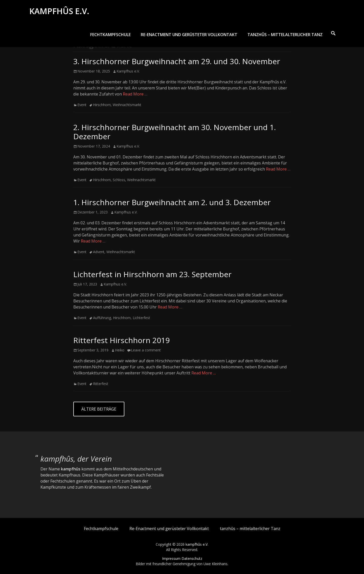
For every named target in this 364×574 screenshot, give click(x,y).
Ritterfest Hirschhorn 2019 (121, 340)
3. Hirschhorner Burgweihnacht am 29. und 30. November (176, 61)
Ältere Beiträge (98, 409)
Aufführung (102, 317)
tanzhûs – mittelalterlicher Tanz (285, 37)
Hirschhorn (102, 104)
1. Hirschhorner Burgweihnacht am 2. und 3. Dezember (172, 202)
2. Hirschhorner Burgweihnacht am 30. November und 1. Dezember (174, 131)
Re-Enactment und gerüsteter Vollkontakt (189, 37)
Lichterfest (141, 317)
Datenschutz (191, 558)
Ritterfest (100, 383)
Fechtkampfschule (110, 37)
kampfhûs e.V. (60, 12)
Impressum (171, 558)
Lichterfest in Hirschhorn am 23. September (152, 274)
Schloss (119, 179)
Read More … (135, 94)
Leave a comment (146, 350)
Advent (98, 251)
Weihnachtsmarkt (127, 104)
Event (81, 104)
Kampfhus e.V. (128, 71)
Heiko (119, 350)
